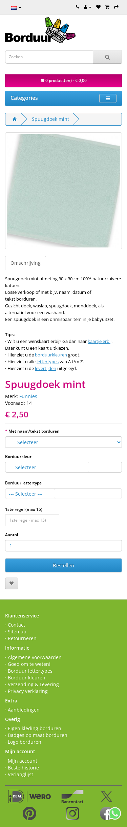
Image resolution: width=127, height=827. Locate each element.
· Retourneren (21, 638)
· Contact (15, 625)
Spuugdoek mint (50, 119)
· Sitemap (15, 631)
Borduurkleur (18, 456)
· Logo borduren (23, 742)
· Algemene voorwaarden (33, 657)
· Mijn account (21, 761)
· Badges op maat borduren (36, 735)
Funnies (28, 396)
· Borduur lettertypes (28, 671)
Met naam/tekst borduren (34, 431)
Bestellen (63, 565)
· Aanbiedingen (22, 709)
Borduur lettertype (23, 483)
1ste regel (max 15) (23, 509)
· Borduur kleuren (25, 677)
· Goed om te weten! (27, 664)
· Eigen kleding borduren (33, 728)
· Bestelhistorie (22, 767)
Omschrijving (25, 263)
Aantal (11, 535)
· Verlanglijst (19, 774)
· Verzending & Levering (32, 684)
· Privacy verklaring (26, 691)
